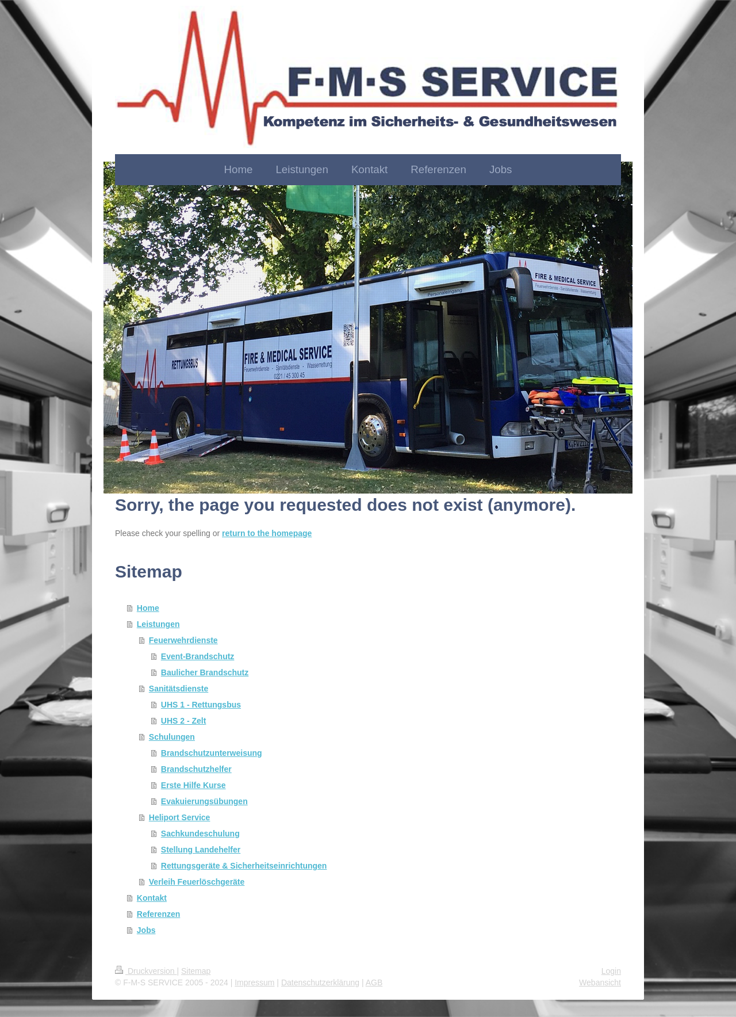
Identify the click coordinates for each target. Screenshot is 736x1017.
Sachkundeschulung (200, 833)
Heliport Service (179, 817)
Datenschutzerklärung (320, 982)
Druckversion (146, 971)
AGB (374, 982)
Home (148, 608)
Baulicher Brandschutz (204, 672)
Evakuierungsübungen (204, 801)
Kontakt (152, 898)
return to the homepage (267, 533)
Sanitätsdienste (178, 688)
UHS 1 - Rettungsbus (201, 704)
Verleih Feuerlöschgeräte (197, 881)
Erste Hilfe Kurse (193, 785)
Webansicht (600, 982)
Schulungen (172, 736)
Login (611, 971)
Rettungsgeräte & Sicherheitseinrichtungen (244, 865)
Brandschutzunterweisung (211, 753)
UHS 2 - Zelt (183, 720)
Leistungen (158, 624)
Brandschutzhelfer (196, 769)
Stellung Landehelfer (200, 849)
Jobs (146, 930)
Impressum (254, 982)
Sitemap (195, 971)
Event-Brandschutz (198, 656)
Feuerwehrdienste (183, 640)
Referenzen (158, 914)
